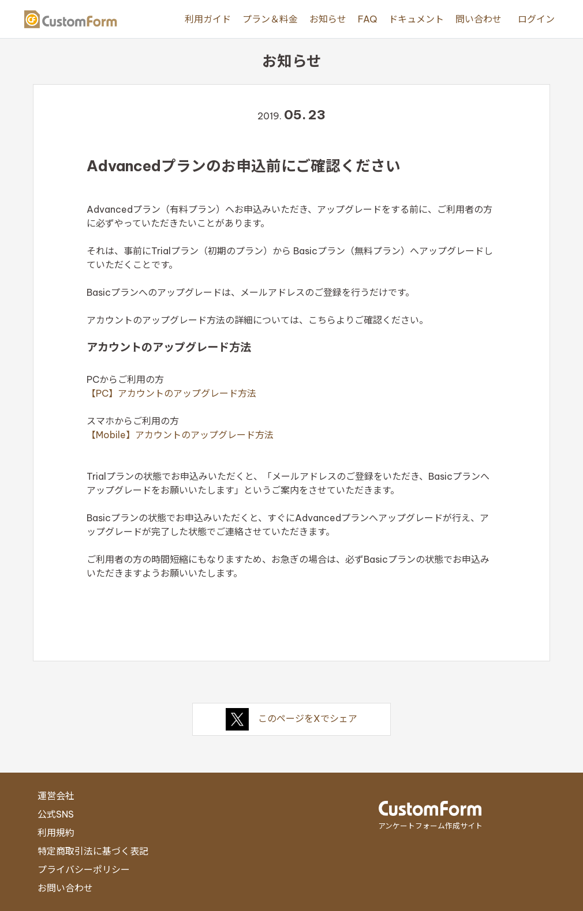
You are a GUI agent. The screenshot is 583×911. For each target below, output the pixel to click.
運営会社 (56, 795)
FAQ (367, 19)
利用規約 (56, 832)
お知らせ (327, 19)
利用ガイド (208, 19)
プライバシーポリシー (84, 869)
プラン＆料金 (270, 19)
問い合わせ (478, 19)
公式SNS (56, 814)
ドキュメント (416, 19)
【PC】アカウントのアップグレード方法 (171, 393)
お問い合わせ (65, 888)
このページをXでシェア (291, 718)
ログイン (536, 19)
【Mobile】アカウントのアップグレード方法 (180, 435)
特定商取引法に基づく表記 (93, 851)
